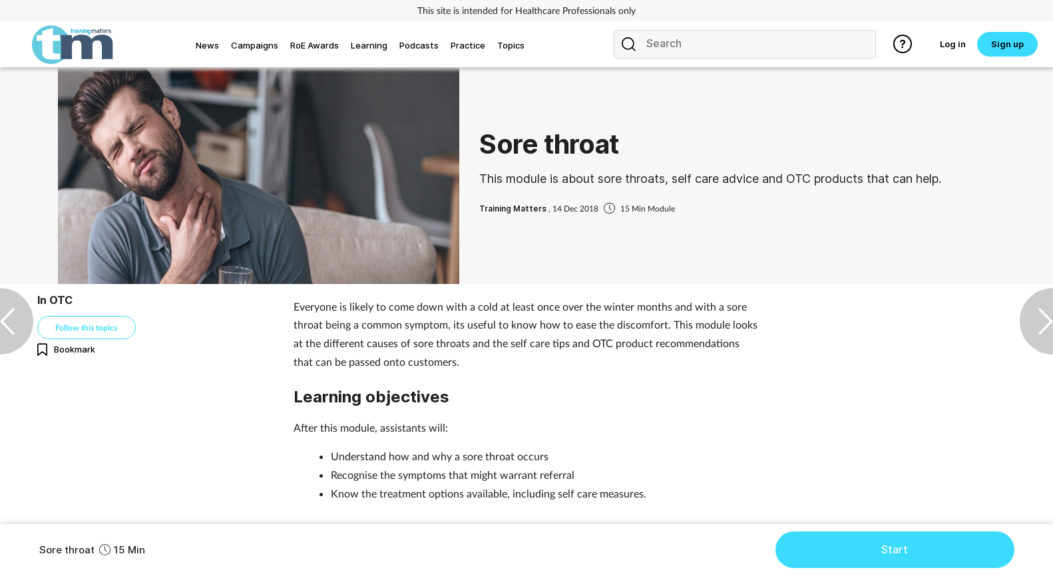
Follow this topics (86, 328)
